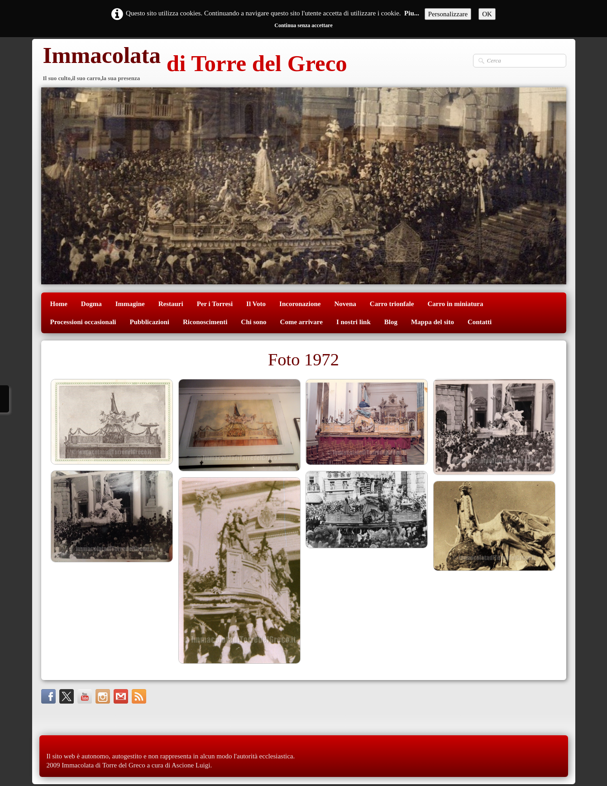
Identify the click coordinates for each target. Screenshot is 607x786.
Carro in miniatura (455, 303)
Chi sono (253, 322)
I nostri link (353, 322)
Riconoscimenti (205, 322)
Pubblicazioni (149, 322)
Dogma (91, 303)
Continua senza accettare (303, 25)
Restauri (170, 303)
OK (487, 14)
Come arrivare (301, 322)
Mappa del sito (432, 322)
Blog (390, 322)
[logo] (194, 64)
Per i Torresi (215, 303)
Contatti (480, 322)
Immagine (130, 303)
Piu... (411, 13)
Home (58, 303)
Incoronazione (299, 303)
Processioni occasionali (83, 322)
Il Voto (256, 303)
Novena (345, 303)
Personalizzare (448, 14)
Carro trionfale (392, 303)
